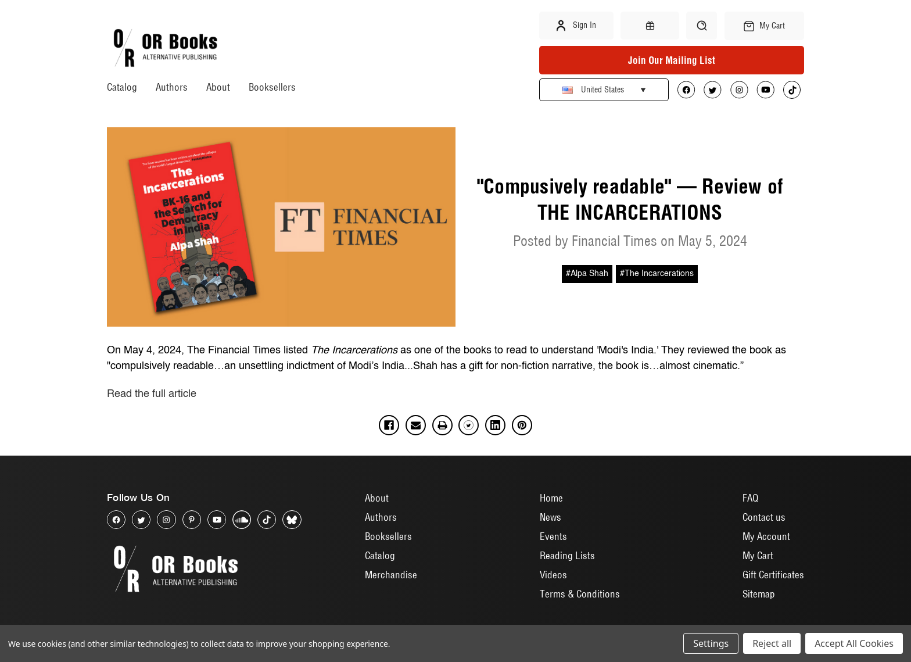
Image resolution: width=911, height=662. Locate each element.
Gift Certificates (773, 574)
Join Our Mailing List (671, 60)
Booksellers (272, 87)
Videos (553, 574)
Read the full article (151, 394)
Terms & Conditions (580, 594)
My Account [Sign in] (766, 536)
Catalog (122, 87)
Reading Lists (567, 555)
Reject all (771, 643)
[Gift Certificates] (650, 26)
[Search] (701, 26)
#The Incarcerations (657, 274)
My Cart (758, 555)
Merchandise (391, 574)
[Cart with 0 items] (764, 26)
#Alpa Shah (587, 274)
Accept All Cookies (854, 643)
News (550, 517)
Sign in (576, 25)
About (218, 87)
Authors (172, 87)
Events (553, 536)
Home (551, 498)
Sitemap (759, 594)
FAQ (750, 498)
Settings (711, 643)
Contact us (764, 517)
